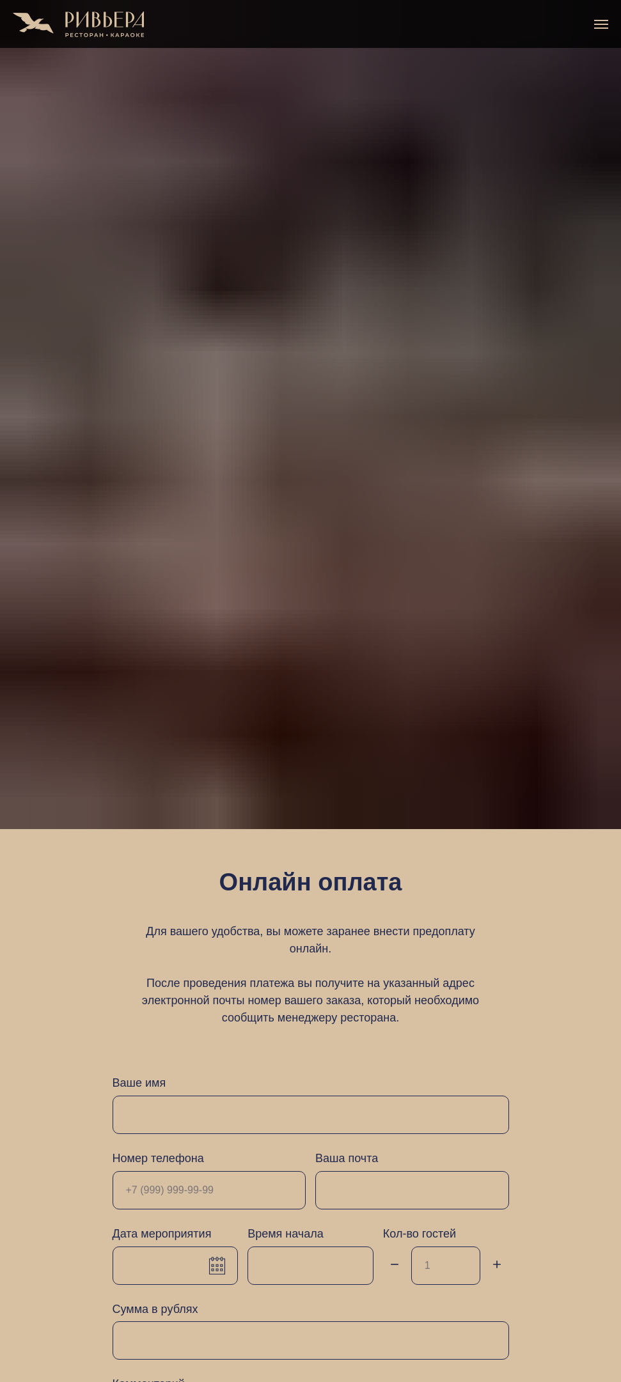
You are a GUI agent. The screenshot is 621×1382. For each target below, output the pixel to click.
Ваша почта (346, 1158)
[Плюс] (496, 1265)
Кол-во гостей (419, 1233)
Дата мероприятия (162, 1233)
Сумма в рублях (155, 1309)
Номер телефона (158, 1158)
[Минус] (394, 1265)
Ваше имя (139, 1082)
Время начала (286, 1233)
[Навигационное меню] (601, 24)
